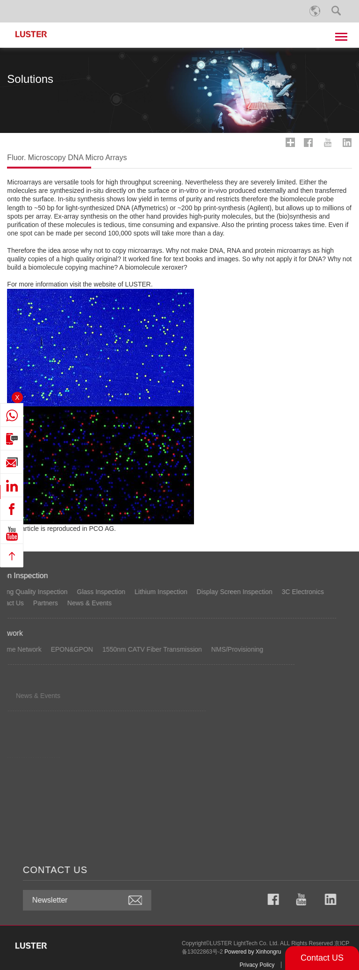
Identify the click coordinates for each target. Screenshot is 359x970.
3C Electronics (89, 591)
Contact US (322, 958)
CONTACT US (269, 870)
